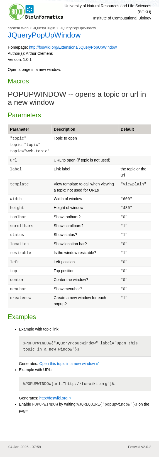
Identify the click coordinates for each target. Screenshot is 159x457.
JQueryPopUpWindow (78, 28)
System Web (18, 28)
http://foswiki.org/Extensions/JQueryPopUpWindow (73, 47)
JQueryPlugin (44, 28)
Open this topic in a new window (67, 363)
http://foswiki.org (53, 398)
